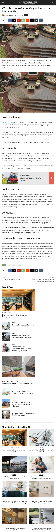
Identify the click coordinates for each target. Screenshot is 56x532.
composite (14, 265)
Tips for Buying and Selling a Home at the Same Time (23, 326)
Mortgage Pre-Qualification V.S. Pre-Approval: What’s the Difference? (23, 404)
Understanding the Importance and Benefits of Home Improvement (22, 348)
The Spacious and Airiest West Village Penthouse (17, 316)
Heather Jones (9, 15)
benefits (8, 265)
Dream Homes (6, 312)
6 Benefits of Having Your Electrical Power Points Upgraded (41, 502)
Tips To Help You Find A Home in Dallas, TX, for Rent (22, 392)
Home (26, 15)
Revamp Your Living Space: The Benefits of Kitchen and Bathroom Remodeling (14, 502)
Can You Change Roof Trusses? (11, 279)
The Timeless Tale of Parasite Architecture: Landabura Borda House (17, 382)
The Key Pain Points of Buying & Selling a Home (23, 414)
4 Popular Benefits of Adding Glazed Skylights (14, 528)
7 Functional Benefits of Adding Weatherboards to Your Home (41, 528)
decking (19, 265)
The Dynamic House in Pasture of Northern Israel (22, 337)
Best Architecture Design (11, 379)
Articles (14, 499)
